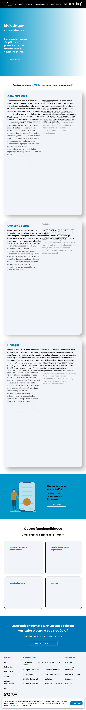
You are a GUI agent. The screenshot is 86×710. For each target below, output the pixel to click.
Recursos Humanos (52, 669)
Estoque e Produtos (31, 669)
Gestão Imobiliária (72, 674)
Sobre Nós (18, 4)
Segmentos (56, 4)
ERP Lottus (28, 4)
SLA (5, 688)
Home (6, 662)
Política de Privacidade (16, 705)
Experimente (14, 59)
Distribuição (70, 662)
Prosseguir (76, 703)
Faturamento (28, 674)
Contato (7, 676)
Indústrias (69, 679)
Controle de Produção (53, 684)
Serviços (68, 684)
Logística (48, 679)
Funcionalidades (41, 4)
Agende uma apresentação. (43, 643)
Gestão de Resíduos (31, 684)
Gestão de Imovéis (30, 679)
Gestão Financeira (52, 662)
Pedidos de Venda (51, 674)
